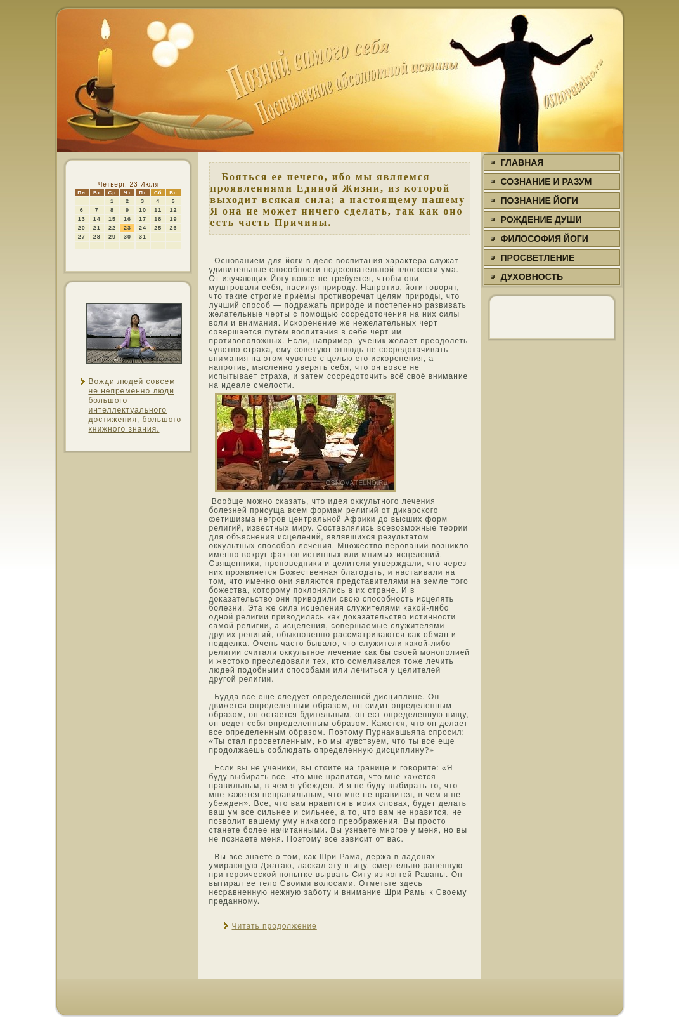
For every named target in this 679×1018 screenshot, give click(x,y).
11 (158, 210)
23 (127, 228)
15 (112, 219)
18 (158, 219)
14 (97, 219)
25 (158, 228)
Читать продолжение (274, 926)
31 (142, 237)
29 (112, 237)
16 (127, 219)
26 (173, 228)
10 (142, 210)
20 (82, 228)
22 (112, 228)
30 (127, 237)
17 (142, 219)
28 (97, 237)
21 (97, 228)
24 (142, 228)
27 (82, 237)
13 (82, 219)
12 (173, 210)
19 (173, 219)
